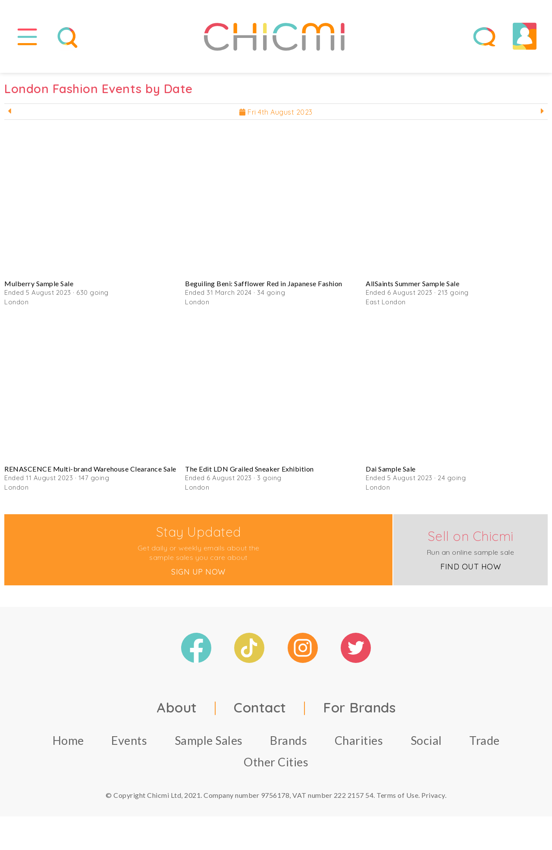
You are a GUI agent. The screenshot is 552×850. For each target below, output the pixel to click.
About (177, 710)
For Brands (359, 710)
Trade (484, 744)
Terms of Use (397, 798)
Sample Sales (209, 744)
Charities (359, 744)
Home (68, 744)
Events (129, 744)
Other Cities (276, 765)
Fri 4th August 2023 (276, 115)
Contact (260, 710)
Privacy (433, 798)
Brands (288, 744)
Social (426, 744)
